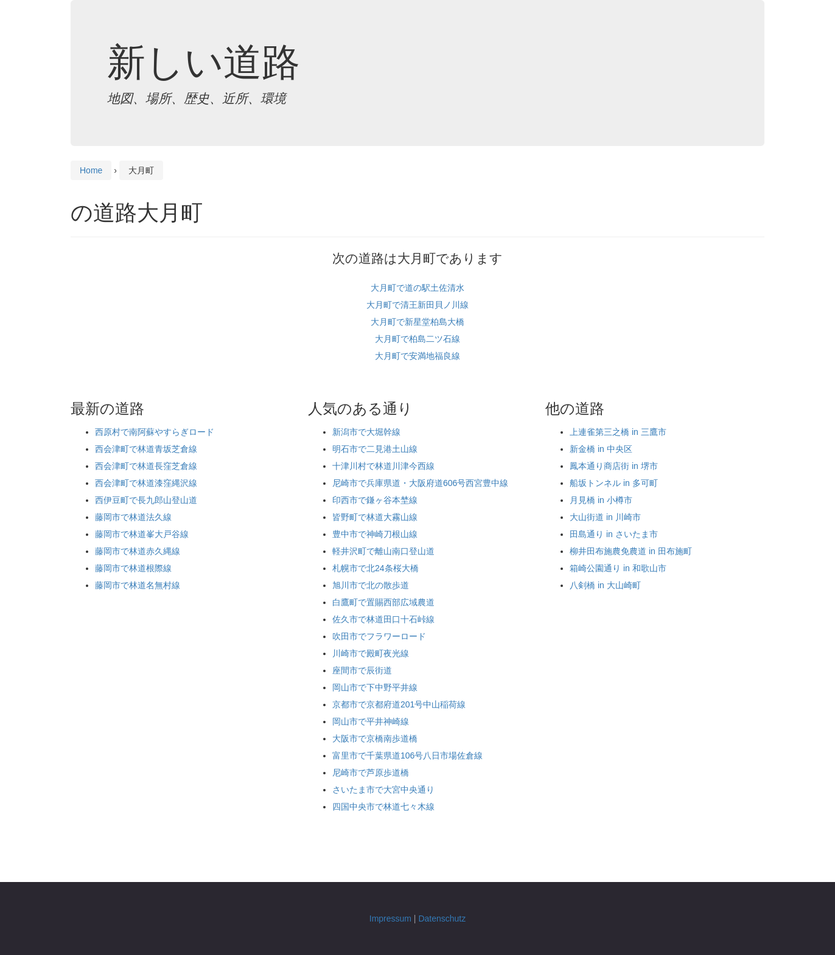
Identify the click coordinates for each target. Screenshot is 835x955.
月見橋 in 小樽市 (601, 500)
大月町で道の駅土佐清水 (417, 288)
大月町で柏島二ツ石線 (417, 339)
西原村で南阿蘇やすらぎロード (154, 432)
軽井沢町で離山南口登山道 (383, 551)
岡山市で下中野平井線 (375, 687)
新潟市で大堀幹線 (366, 432)
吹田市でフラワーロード (379, 636)
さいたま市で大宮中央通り (383, 789)
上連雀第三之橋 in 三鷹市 (618, 432)
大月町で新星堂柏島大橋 (417, 322)
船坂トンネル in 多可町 (614, 483)
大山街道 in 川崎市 (605, 517)
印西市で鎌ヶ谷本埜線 (375, 500)
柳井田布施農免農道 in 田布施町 (631, 551)
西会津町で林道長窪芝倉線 (146, 466)
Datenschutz (442, 918)
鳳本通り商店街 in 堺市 (614, 466)
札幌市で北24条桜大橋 (375, 568)
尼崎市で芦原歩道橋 (370, 772)
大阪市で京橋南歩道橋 (375, 738)
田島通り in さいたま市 (614, 534)
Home (91, 170)
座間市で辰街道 (362, 670)
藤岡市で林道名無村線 (137, 585)
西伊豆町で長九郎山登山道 (146, 500)
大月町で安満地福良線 (417, 356)
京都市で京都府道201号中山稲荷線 (399, 704)
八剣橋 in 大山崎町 (605, 585)
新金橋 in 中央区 (601, 449)
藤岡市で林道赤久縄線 (137, 551)
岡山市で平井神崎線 (370, 721)
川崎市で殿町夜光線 (370, 653)
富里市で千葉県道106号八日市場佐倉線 (407, 755)
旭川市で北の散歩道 (370, 585)
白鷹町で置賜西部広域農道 (383, 602)
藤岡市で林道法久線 (133, 517)
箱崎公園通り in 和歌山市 (618, 568)
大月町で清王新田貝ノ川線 (417, 305)
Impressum (390, 918)
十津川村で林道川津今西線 (383, 466)
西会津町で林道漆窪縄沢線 (146, 483)
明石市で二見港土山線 (375, 449)
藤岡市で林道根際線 (133, 568)
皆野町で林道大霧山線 (375, 517)
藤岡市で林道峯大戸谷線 (142, 534)
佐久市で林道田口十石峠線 (383, 619)
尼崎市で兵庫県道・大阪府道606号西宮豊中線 (420, 483)
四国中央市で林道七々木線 (383, 806)
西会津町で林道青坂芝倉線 (146, 449)
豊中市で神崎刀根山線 (375, 534)
